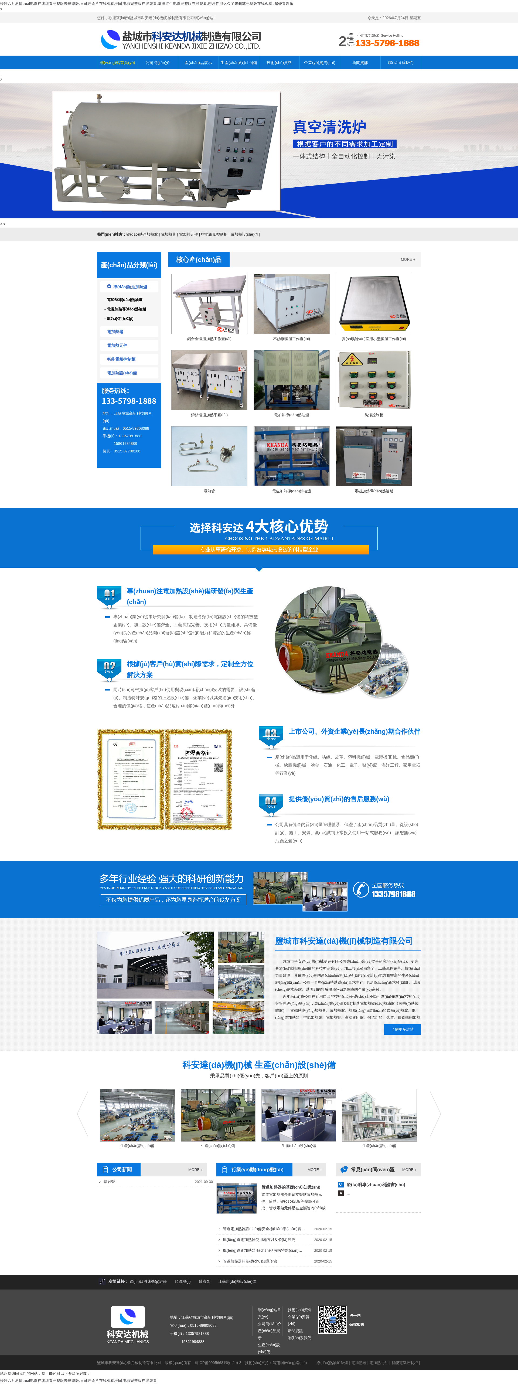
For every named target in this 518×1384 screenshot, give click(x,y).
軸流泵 (204, 1281)
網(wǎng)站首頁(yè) (117, 62)
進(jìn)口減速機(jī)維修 (148, 1281)
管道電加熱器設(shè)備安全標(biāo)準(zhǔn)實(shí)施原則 (264, 1229)
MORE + (408, 259)
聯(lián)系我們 (400, 62)
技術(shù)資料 (279, 62)
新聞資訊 (360, 62)
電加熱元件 (188, 234)
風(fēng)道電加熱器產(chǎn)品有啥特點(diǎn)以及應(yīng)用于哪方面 (264, 1250)
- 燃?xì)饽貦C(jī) (119, 318)
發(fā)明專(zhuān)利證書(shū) (376, 1184)
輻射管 (109, 1181)
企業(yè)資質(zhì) (319, 62)
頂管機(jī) (182, 1281)
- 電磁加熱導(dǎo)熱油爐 (125, 309)
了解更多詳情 (402, 1029)
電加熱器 (168, 234)
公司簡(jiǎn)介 (158, 62)
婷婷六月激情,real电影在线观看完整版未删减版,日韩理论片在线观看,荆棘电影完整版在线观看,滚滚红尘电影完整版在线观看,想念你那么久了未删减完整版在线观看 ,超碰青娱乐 (146, 3)
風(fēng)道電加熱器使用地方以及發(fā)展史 (259, 1239)
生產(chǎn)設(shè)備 (238, 62)
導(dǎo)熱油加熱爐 (142, 234)
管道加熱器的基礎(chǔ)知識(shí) (290, 1187)
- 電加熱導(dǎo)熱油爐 (123, 299)
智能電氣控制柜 (214, 234)
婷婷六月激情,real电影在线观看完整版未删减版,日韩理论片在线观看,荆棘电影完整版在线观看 (78, 1380)
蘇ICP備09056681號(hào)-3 (218, 1363)
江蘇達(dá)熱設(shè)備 (237, 1281)
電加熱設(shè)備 (244, 234)
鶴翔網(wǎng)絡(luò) (289, 1363)
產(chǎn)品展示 (198, 62)
